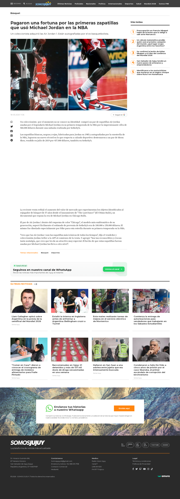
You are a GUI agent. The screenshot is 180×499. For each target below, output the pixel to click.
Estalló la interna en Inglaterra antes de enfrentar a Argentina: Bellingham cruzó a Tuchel (68, 320)
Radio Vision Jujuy (99, 461)
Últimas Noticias (65, 4)
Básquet (44, 253)
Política (102, 4)
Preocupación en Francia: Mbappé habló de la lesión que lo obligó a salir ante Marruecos (152, 32)
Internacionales (115, 4)
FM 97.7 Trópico (98, 469)
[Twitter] (137, 469)
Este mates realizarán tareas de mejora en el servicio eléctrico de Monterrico (110, 318)
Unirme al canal (113, 269)
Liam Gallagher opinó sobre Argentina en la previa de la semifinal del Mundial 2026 (27, 318)
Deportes (129, 4)
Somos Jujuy (16, 324)
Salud (138, 4)
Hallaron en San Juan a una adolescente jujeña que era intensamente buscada (108, 367)
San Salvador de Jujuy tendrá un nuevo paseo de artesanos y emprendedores (151, 63)
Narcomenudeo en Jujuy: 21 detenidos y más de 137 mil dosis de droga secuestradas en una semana (68, 368)
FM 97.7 (145, 445)
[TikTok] (152, 469)
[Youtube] (144, 469)
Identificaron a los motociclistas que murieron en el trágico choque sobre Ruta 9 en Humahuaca (153, 72)
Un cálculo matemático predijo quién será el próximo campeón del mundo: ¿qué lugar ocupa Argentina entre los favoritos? (151, 43)
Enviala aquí (124, 408)
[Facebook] (133, 469)
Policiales (79, 4)
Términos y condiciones (141, 461)
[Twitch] (140, 469)
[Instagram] (148, 469)
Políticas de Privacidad (141, 464)
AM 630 (137, 445)
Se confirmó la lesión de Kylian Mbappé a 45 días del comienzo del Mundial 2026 (151, 53)
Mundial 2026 (150, 4)
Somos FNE (164, 4)
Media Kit (54, 469)
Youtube (155, 445)
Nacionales (91, 4)
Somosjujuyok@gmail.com (61, 461)
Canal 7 (130, 445)
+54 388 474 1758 (72, 464)
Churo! (165, 445)
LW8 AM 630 (97, 466)
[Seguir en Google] (119, 115)
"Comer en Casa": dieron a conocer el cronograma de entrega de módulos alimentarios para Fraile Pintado (26, 370)
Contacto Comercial (59, 466)
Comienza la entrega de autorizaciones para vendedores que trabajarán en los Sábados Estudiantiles (150, 320)
